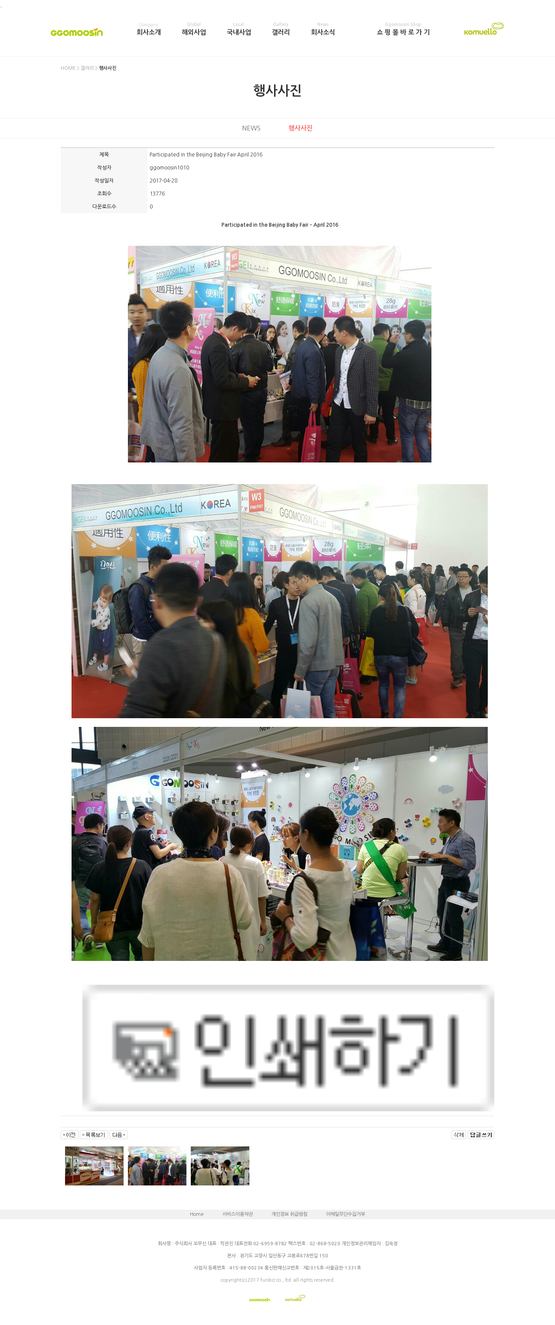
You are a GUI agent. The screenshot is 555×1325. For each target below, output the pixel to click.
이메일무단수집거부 (345, 1214)
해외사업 (194, 29)
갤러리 (281, 29)
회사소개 (149, 29)
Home (197, 1214)
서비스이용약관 (237, 1214)
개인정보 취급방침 (289, 1214)
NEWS (251, 128)
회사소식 (323, 29)
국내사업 (239, 29)
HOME (68, 68)
